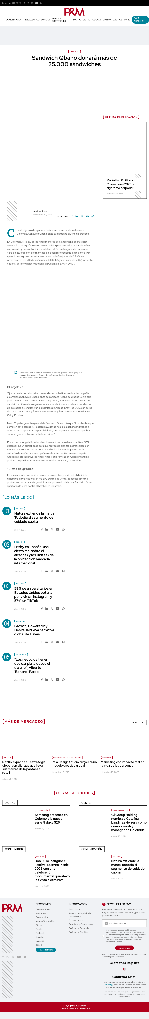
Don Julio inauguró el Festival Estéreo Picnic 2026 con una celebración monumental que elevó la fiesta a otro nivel (52, 870)
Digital (77, 19)
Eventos (117, 19)
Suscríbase (74, 909)
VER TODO (138, 722)
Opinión (107, 19)
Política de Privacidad (79, 928)
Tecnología (42, 810)
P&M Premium (139, 20)
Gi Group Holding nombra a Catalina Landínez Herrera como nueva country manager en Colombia (129, 822)
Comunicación (14, 19)
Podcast (96, 19)
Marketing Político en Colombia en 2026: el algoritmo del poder (121, 184)
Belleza (116, 856)
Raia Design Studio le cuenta (67, 757)
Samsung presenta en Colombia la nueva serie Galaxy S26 (51, 819)
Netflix (7, 757)
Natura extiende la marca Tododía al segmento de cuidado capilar (34, 517)
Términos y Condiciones (81, 924)
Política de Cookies (78, 932)
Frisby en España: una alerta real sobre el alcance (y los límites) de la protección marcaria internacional (34, 555)
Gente (86, 19)
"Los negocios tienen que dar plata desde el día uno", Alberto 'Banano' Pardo (32, 665)
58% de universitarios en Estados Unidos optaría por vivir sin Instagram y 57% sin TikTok (33, 594)
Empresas (106, 757)
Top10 (127, 19)
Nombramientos (120, 810)
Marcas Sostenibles (59, 19)
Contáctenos (76, 920)
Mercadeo (29, 19)
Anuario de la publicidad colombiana (80, 915)
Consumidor (43, 19)
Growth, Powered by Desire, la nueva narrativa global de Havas (34, 630)
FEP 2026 (40, 856)
